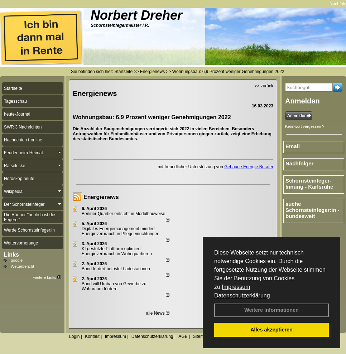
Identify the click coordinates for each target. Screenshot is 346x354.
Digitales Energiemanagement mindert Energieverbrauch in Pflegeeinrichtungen (120, 231)
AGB (182, 336)
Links (11, 255)
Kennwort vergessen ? (304, 126)
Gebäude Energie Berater (248, 166)
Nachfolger (299, 163)
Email (292, 146)
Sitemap (200, 336)
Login (74, 336)
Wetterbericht (22, 266)
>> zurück (263, 85)
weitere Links (47, 277)
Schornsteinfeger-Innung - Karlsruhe (309, 184)
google (17, 260)
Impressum (236, 287)
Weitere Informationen (271, 310)
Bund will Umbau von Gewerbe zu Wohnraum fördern (114, 286)
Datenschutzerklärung (242, 295)
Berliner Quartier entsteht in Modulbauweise (123, 213)
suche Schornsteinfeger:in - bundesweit (312, 210)
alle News (157, 313)
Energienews (101, 197)
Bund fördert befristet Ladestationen (116, 268)
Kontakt (92, 336)
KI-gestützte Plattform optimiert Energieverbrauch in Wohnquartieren (117, 251)
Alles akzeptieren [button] (271, 330)
